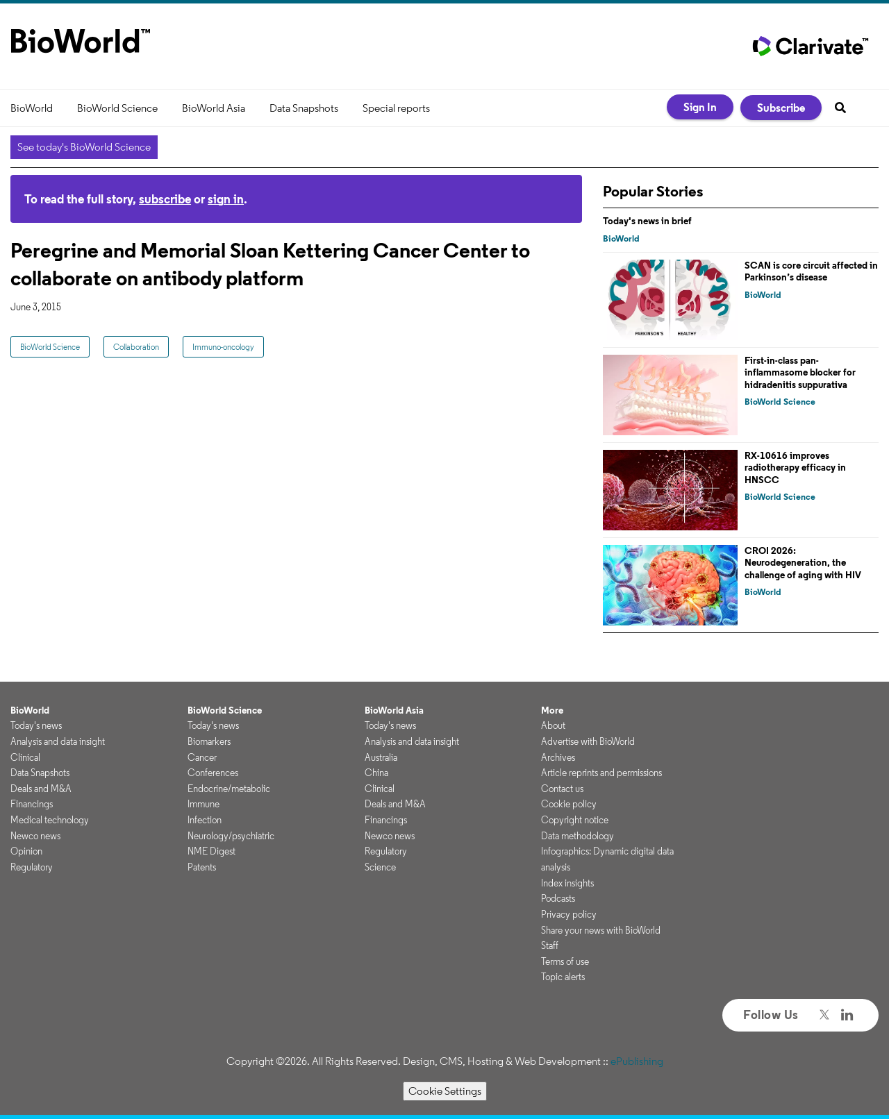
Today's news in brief (647, 220)
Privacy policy (569, 914)
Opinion (26, 851)
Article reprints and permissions (601, 772)
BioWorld (31, 108)
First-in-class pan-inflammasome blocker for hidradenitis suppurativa (800, 372)
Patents (202, 867)
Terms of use (565, 961)
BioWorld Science (117, 108)
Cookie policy (569, 804)
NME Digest (211, 851)
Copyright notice (574, 820)
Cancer (202, 757)
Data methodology (577, 836)
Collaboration (136, 347)
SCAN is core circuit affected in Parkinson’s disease (811, 271)
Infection (205, 820)
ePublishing (636, 1061)
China (376, 772)
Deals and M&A (41, 788)
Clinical (25, 757)
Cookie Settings (444, 1090)
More (552, 710)
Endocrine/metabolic (229, 788)
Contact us (562, 788)
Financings (31, 804)
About (553, 725)
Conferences (213, 772)
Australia (381, 757)
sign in (226, 199)
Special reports (396, 108)
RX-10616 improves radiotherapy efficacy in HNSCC (795, 467)
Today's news (36, 725)
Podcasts (558, 898)
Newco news (35, 836)
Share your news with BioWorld (600, 930)
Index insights (567, 883)
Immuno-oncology (223, 347)
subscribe (165, 199)
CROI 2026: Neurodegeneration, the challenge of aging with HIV (803, 562)
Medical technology (49, 820)
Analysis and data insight (57, 741)
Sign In (700, 107)
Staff (549, 945)
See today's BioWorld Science (84, 146)
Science (380, 867)
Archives (558, 757)
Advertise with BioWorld (588, 741)
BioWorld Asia (213, 108)
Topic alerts (563, 976)
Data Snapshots (303, 108)
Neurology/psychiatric (231, 836)
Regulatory (31, 867)
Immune (203, 804)
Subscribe (781, 108)
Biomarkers (209, 741)
